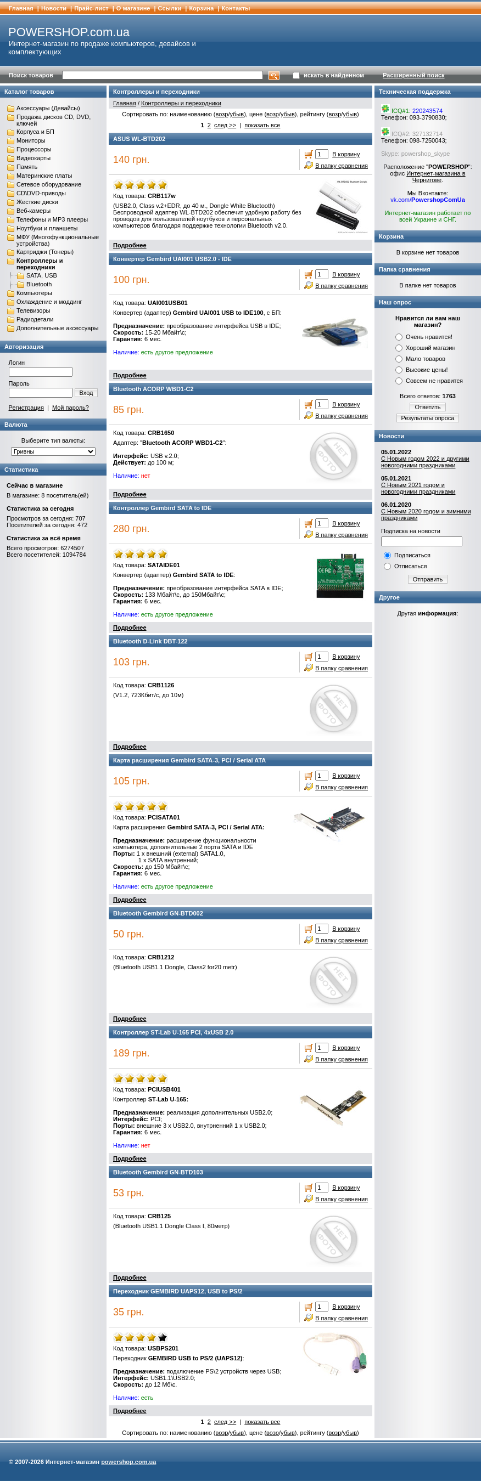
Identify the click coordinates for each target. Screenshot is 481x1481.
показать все (262, 125)
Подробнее (130, 245)
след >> (225, 125)
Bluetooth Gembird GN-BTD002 (158, 913)
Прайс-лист (91, 8)
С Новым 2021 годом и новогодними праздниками (418, 488)
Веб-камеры (33, 210)
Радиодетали (34, 319)
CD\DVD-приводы (41, 193)
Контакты (236, 8)
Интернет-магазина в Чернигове (435, 176)
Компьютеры (34, 293)
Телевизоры (33, 310)
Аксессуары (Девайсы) (48, 108)
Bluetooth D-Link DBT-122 (150, 641)
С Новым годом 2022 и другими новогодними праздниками (425, 461)
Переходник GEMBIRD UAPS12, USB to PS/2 (178, 1291)
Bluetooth (39, 284)
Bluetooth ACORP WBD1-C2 (153, 389)
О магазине (133, 8)
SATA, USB (41, 275)
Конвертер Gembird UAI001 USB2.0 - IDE (172, 259)
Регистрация (26, 407)
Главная (21, 8)
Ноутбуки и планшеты (46, 228)
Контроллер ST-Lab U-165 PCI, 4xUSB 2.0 (173, 1032)
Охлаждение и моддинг (49, 301)
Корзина (201, 8)
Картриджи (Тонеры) (45, 251)
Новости (53, 8)
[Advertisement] (427, 794)
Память (26, 166)
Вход (86, 392)
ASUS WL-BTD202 (139, 138)
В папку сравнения (341, 165)
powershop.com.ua (128, 1462)
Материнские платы (44, 175)
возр (221, 114)
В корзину (346, 154)
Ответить (427, 407)
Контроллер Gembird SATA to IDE (162, 508)
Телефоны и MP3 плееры (52, 219)
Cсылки (170, 8)
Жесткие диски (37, 202)
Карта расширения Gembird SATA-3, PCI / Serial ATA (189, 760)
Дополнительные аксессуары (57, 328)
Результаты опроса (428, 418)
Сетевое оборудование (48, 184)
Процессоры (34, 149)
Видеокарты (33, 158)
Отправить (428, 579)
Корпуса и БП (35, 131)
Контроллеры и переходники (39, 263)
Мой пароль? (70, 407)
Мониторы (31, 140)
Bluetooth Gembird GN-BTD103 (158, 1172)
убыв (237, 114)
